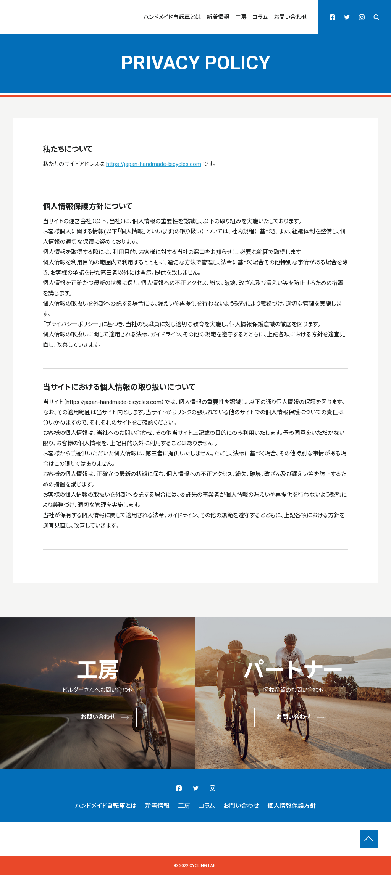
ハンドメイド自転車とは (172, 17)
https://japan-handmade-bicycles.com (153, 164)
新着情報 (218, 17)
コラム (260, 17)
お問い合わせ (290, 17)
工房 (241, 17)
